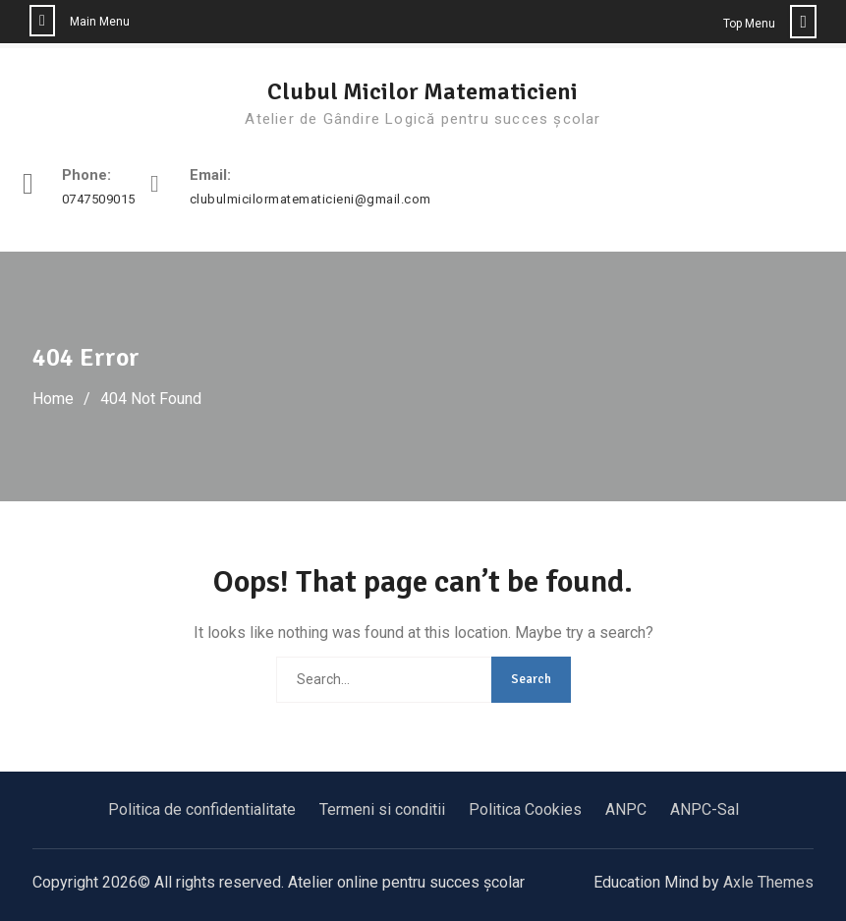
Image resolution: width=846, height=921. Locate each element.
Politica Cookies (525, 809)
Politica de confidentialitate (202, 809)
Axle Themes (768, 882)
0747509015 (99, 199)
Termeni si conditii (382, 809)
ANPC (626, 809)
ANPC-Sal (704, 809)
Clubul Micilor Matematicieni (422, 91)
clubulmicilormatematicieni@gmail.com (310, 199)
